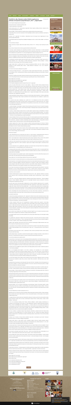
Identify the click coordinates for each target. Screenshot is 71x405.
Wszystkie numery (56, 89)
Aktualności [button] (25, 15)
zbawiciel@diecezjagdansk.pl (18, 385)
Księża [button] (37, 15)
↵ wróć (28, 367)
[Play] (51, 28)
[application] (56, 28)
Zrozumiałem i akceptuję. (57, 402)
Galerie (47, 15)
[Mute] (58, 28)
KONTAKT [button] (53, 15)
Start (10, 15)
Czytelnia (42, 15)
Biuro (19, 15)
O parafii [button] (32, 15)
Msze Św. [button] (15, 15)
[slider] (55, 28)
